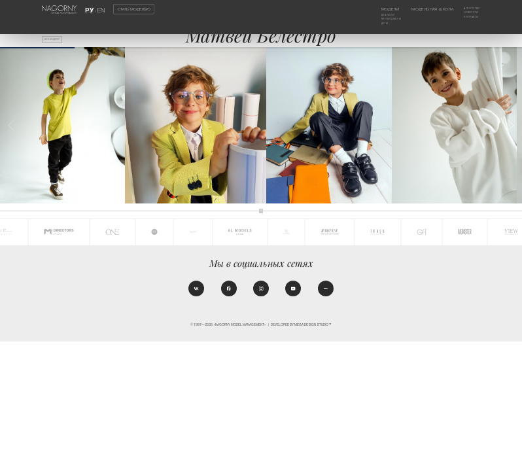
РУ (90, 9)
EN (99, 9)
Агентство (469, 9)
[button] (510, 125)
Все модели (58, 41)
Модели (375, 9)
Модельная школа (426, 9)
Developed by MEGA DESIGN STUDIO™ (301, 329)
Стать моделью (134, 9)
